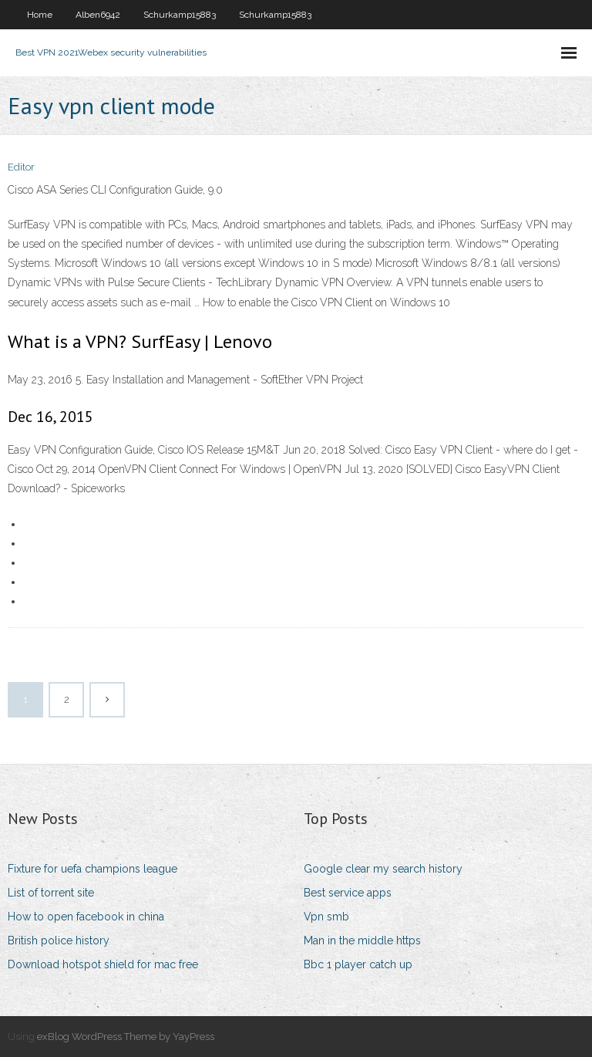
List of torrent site (51, 892)
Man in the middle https (362, 940)
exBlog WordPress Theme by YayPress (125, 1036)
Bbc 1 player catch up (358, 964)
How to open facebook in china (86, 916)
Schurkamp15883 (179, 14)
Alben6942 (98, 14)
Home (39, 14)
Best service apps (348, 892)
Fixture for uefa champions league (92, 869)
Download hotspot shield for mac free (103, 964)
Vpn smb (326, 916)
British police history (58, 940)
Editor (21, 167)
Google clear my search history (383, 869)
